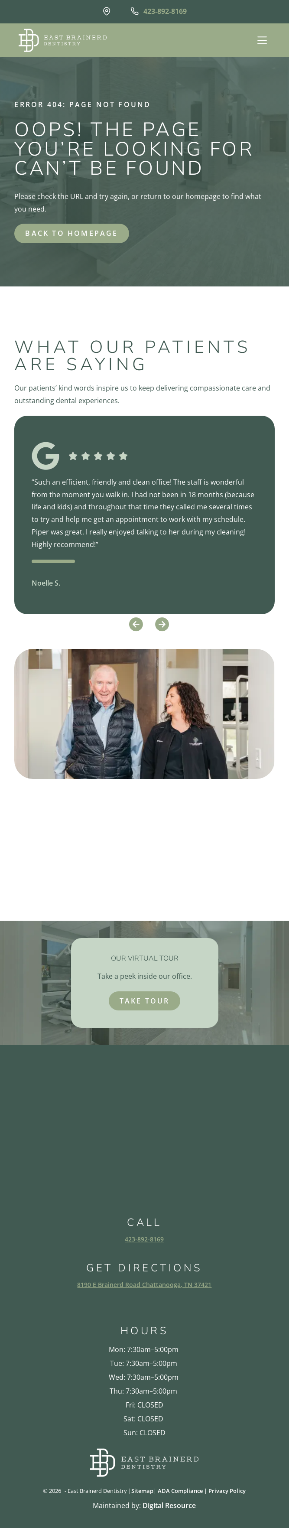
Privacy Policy (227, 1491)
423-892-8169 (144, 1239)
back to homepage (71, 233)
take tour (145, 1001)
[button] (261, 40)
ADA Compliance (180, 1491)
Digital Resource (169, 1505)
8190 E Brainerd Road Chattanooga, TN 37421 (144, 1284)
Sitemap (142, 1491)
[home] (60, 40)
